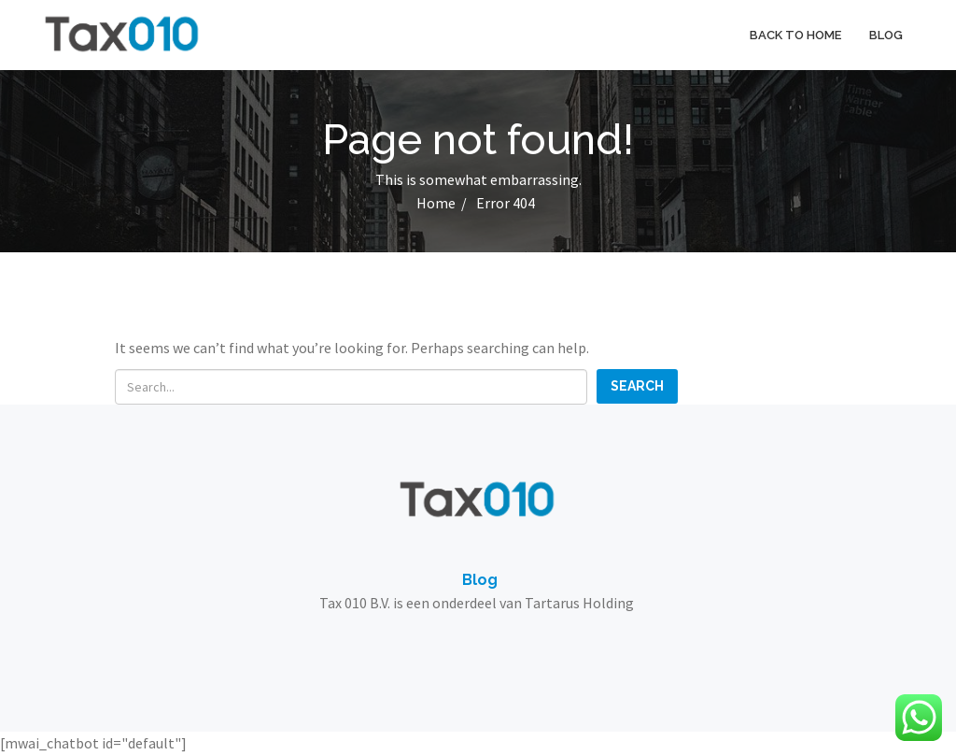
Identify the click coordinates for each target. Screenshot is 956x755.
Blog (886, 35)
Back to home (795, 35)
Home (436, 202)
